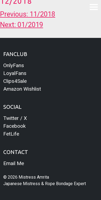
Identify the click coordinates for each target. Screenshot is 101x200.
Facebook (14, 126)
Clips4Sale (15, 81)
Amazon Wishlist (22, 89)
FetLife (11, 134)
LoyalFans (14, 73)
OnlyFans (13, 65)
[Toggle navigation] (94, 7)
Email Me (13, 163)
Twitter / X (15, 118)
